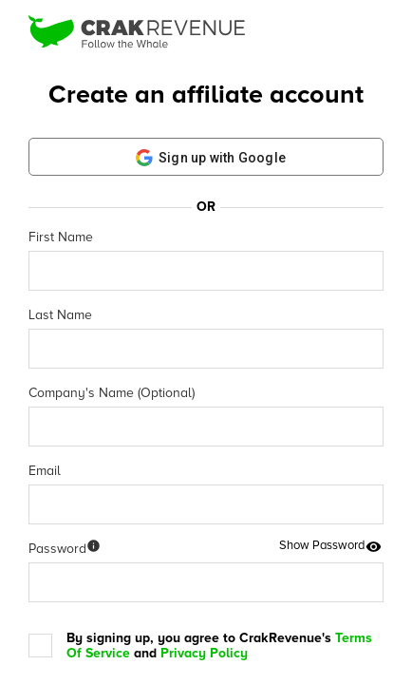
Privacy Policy (204, 653)
